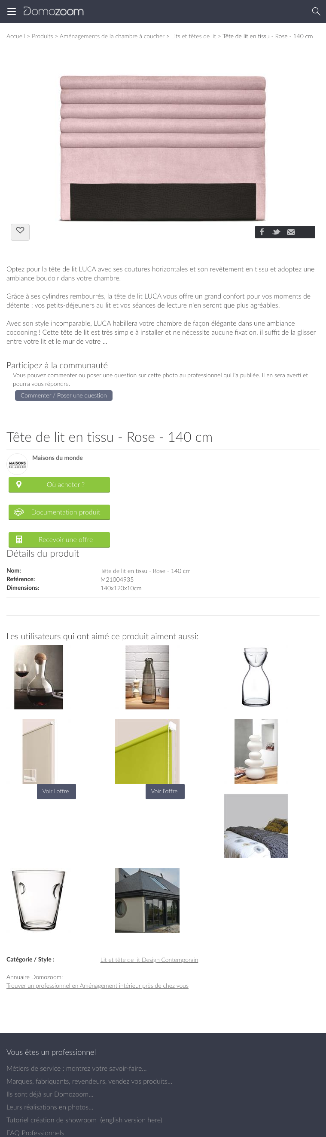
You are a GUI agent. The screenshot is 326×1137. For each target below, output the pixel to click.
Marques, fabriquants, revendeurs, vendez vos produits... (89, 1081)
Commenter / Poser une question (64, 395)
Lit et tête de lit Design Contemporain (149, 959)
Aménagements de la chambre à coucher (112, 36)
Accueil (15, 36)
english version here (131, 1120)
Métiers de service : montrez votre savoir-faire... (76, 1068)
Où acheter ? (66, 484)
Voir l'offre (55, 791)
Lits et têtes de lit (193, 36)
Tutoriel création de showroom (51, 1120)
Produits (42, 36)
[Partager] (261, 232)
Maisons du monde (57, 458)
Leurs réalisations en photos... (49, 1107)
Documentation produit (65, 512)
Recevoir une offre (66, 539)
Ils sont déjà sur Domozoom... (49, 1094)
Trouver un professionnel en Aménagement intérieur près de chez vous (97, 985)
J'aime (20, 231)
